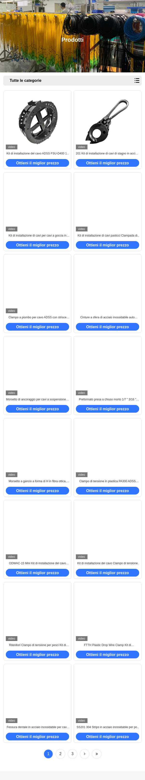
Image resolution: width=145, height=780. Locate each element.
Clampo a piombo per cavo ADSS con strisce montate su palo (37, 321)
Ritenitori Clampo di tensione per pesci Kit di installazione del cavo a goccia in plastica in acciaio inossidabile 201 (37, 653)
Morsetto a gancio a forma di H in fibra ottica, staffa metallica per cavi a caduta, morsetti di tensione (37, 487)
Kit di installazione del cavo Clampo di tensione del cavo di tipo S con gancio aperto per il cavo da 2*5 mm (107, 570)
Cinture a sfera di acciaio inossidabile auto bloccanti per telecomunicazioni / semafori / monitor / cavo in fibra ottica (107, 321)
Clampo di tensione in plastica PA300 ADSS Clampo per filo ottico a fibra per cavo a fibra (107, 487)
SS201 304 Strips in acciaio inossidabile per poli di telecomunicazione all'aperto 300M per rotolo (107, 736)
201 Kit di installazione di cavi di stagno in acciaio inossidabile (107, 155)
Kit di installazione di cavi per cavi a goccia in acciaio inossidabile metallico (37, 238)
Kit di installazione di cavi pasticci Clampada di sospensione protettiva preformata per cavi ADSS (107, 238)
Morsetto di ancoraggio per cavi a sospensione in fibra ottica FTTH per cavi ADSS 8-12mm (37, 404)
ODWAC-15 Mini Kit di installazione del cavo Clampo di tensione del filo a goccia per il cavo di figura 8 (37, 570)
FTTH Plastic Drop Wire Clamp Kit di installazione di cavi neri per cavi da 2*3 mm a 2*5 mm (107, 653)
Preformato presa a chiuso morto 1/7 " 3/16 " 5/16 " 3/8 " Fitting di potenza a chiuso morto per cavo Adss (107, 404)
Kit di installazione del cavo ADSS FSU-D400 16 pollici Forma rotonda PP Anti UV (37, 155)
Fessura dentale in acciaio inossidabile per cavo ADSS (37, 736)
